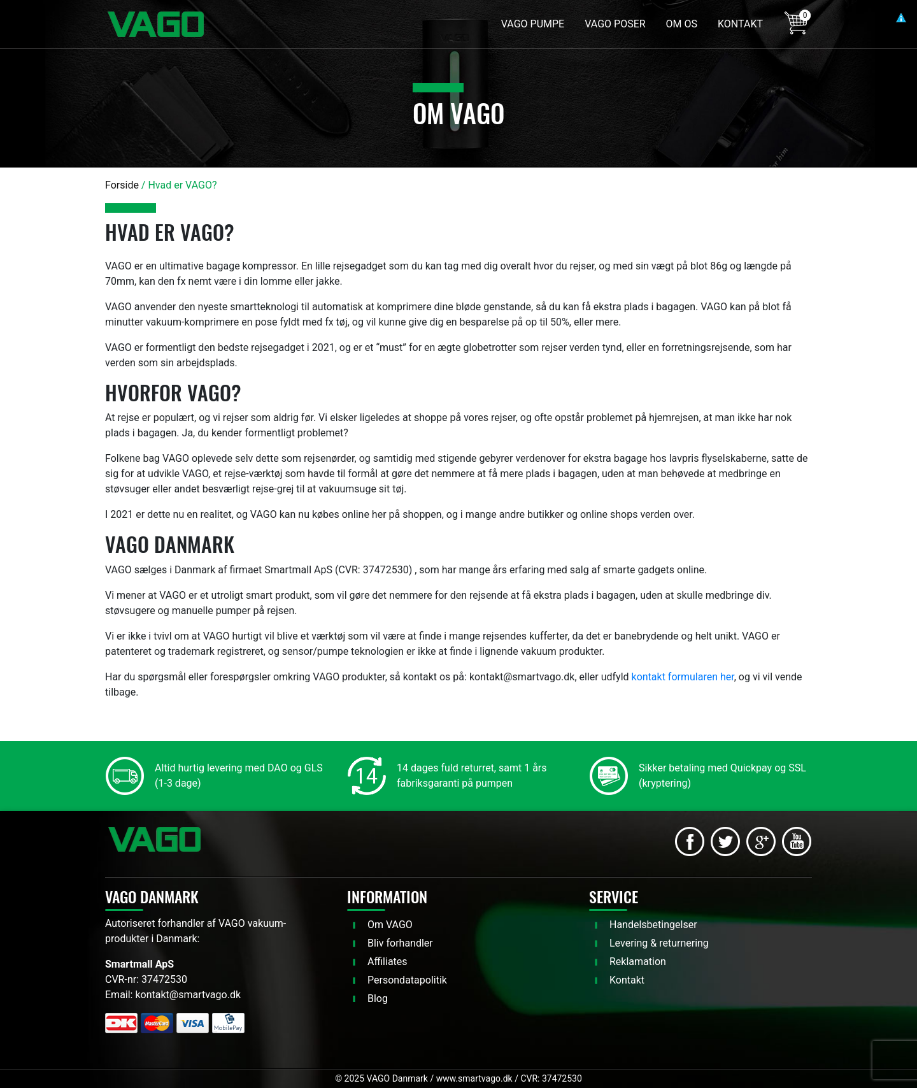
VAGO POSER (615, 24)
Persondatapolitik (407, 980)
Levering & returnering (659, 943)
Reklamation (637, 962)
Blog (377, 998)
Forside (122, 185)
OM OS (681, 24)
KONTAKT (740, 24)
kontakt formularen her (683, 677)
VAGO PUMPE (532, 24)
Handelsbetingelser (653, 925)
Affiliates (387, 962)
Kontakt (626, 980)
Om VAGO (390, 925)
